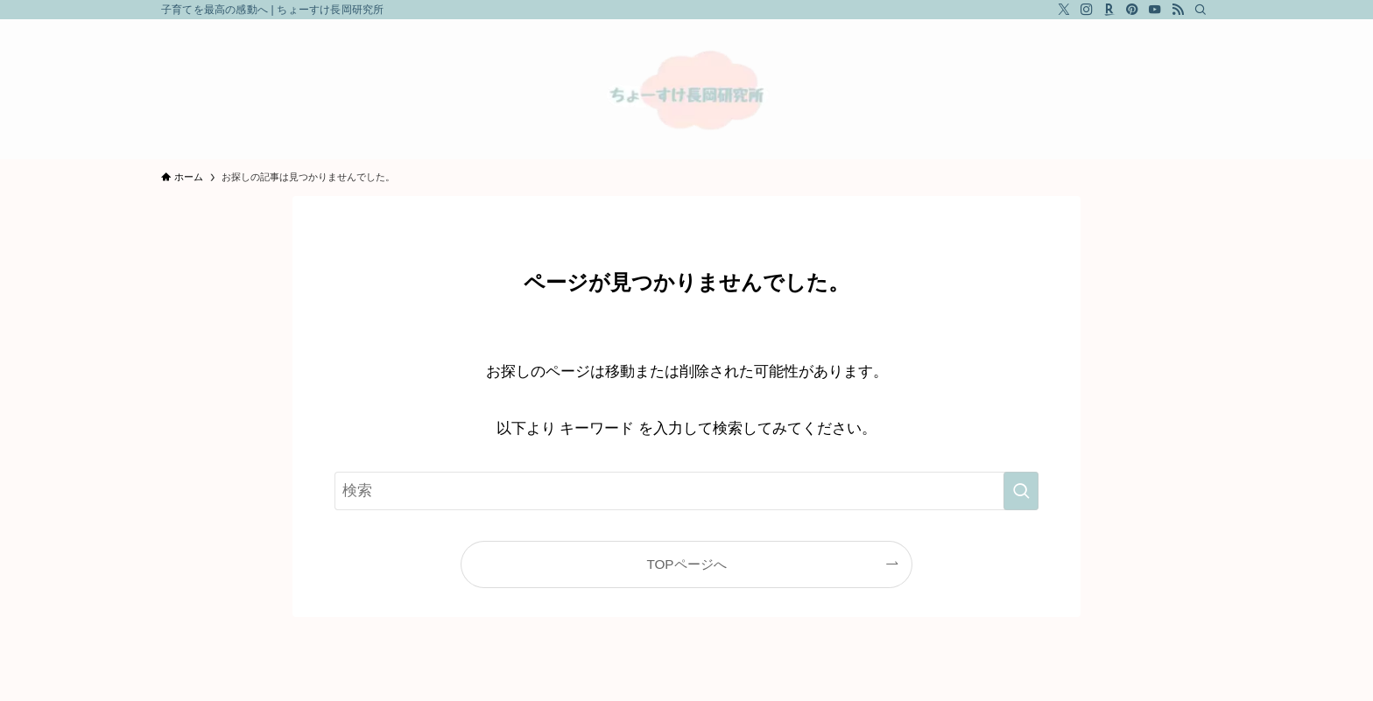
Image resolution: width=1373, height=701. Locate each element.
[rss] (1177, 9)
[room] (1109, 9)
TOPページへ (686, 564)
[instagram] (1086, 9)
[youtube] (1155, 9)
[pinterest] (1132, 9)
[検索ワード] (686, 491)
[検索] (1200, 9)
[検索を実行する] (1021, 491)
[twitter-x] (1064, 9)
